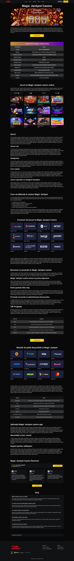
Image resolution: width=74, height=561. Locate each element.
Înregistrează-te (37, 35)
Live (30, 93)
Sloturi (57, 93)
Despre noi (44, 545)
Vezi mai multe (37, 485)
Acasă (26, 1)
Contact (42, 1)
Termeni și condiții (46, 547)
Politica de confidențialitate (47, 548)
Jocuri (30, 1)
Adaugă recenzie (58, 465)
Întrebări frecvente (60, 548)
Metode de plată (60, 547)
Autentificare (60, 1)
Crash (44, 93)
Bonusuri (34, 1)
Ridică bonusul (37, 340)
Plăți (38, 1)
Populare (16, 93)
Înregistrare (66, 1)
